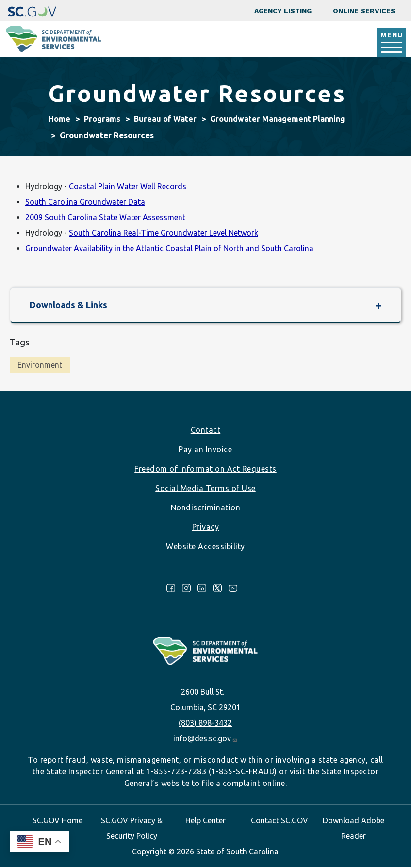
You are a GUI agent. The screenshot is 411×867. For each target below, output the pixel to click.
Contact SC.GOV (279, 820)
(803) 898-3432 (205, 723)
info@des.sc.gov (205, 738)
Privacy (205, 527)
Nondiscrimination (206, 507)
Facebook (170, 588)
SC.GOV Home (57, 820)
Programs (102, 119)
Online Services (364, 11)
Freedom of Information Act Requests (205, 468)
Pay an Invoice (205, 449)
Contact (206, 429)
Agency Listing (283, 11)
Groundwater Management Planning (277, 119)
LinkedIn (201, 588)
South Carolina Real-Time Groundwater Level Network (163, 233)
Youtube (233, 588)
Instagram (186, 588)
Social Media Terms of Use (205, 488)
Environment (39, 364)
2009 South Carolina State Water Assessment (105, 217)
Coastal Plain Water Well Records (127, 186)
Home (59, 119)
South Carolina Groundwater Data (85, 201)
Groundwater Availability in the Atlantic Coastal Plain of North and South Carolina (169, 248)
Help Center (205, 820)
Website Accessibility (205, 546)
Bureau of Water (165, 119)
